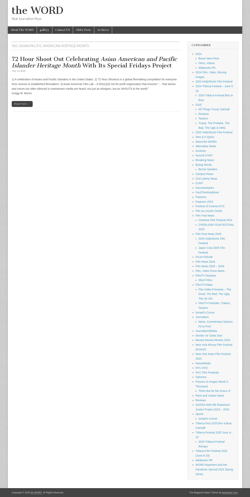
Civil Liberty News (206, 178)
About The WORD (22, 30)
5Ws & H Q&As (205, 137)
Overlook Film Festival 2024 (215, 220)
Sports (199, 414)
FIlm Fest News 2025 (208, 234)
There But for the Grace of (214, 390)
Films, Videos (206, 63)
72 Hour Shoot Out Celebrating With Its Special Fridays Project (94, 62)
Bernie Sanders (207, 169)
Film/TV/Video (204, 284)
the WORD (37, 10)
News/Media (203, 363)
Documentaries (205, 187)
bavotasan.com (230, 492)
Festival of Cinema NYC (210, 206)
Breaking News (205, 160)
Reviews (203, 114)
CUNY (199, 183)
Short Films (205, 280)
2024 (199, 54)
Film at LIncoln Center (209, 210)
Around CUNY (204, 155)
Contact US (62, 30)
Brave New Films (208, 58)
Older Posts (83, 30)
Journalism (202, 317)
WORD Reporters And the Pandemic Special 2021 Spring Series (214, 469)
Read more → (22, 103)
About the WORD (206, 141)
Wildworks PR (206, 67)
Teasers (203, 118)
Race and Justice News (210, 395)
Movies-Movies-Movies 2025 (213, 340)
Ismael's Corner (205, 312)
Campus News (204, 174)
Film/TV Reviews (206, 275)
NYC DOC (202, 367)
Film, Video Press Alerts (210, 270)
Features (201, 197)
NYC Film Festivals (207, 372)
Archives (103, 30)
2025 (199, 104)
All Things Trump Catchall (213, 109)
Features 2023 (204, 201)
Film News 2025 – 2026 (210, 266)
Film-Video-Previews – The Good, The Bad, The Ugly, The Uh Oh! (214, 294)
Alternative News (206, 146)
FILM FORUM (204, 257)
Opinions (201, 377)
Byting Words (204, 164)
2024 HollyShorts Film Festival (214, 81)
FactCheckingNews (207, 192)
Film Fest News (205, 215)
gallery (44, 30)
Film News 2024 (205, 261)
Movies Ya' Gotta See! (209, 335)
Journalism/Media (206, 330)
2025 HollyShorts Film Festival (214, 132)
